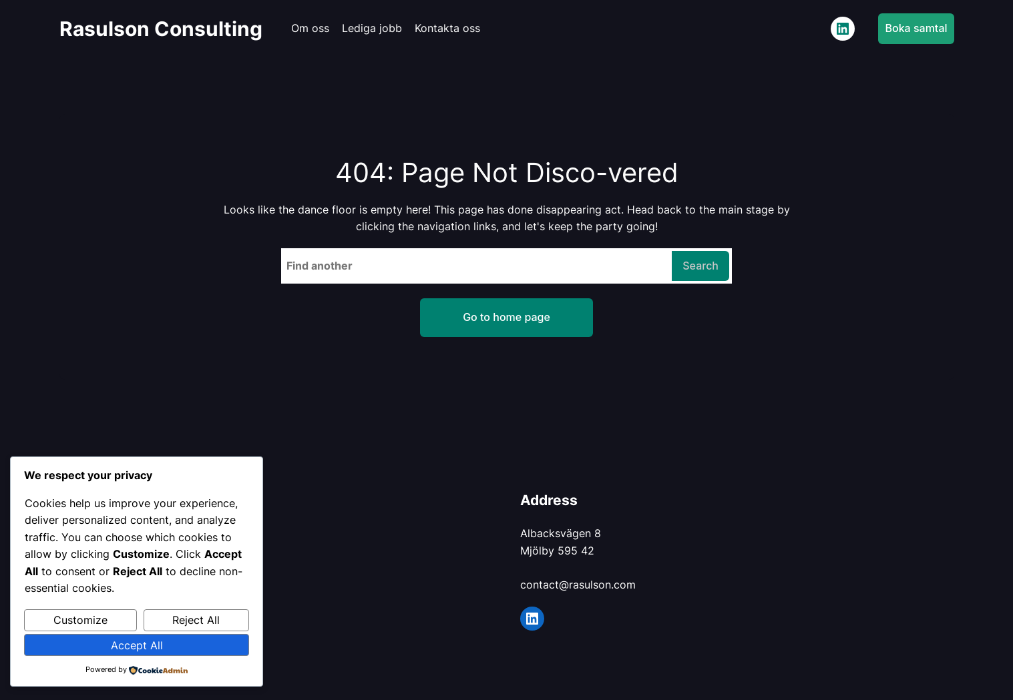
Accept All (137, 645)
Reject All (196, 620)
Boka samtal (916, 28)
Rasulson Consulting (160, 29)
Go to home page (506, 317)
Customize (80, 620)
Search (700, 265)
